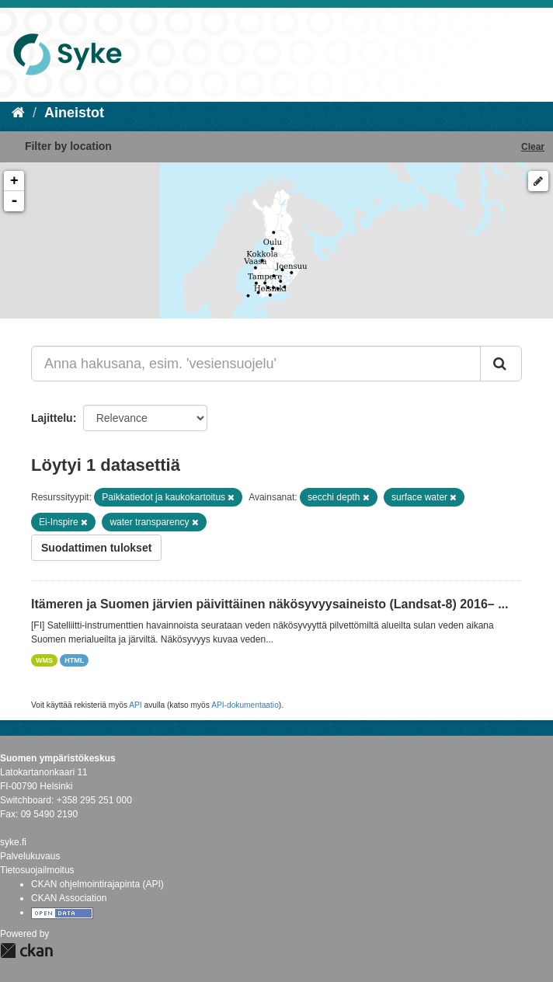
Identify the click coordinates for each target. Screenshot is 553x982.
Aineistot (74, 112)
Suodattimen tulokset (96, 547)
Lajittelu (52, 418)
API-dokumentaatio (245, 705)
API (135, 705)
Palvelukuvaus (30, 856)
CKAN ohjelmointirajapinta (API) (97, 884)
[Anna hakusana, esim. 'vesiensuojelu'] (256, 363)
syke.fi (13, 842)
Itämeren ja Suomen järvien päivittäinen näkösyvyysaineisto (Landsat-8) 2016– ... (269, 604)
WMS (44, 660)
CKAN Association (68, 898)
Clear (532, 146)
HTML (74, 660)
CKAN (26, 950)
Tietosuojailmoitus (37, 870)
